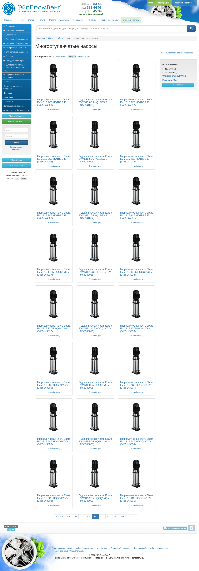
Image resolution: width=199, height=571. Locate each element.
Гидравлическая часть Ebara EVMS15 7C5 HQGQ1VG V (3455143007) (136, 385)
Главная (8, 20)
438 (81, 517)
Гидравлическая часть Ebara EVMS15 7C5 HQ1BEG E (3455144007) (136, 102)
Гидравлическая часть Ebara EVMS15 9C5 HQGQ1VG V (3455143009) (53, 385)
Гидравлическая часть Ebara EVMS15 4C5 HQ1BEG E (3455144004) (136, 159)
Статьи (31, 20)
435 (61, 517)
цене (72, 56)
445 (129, 517)
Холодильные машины (13, 106)
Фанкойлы (8, 97)
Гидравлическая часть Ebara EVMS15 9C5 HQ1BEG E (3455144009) (53, 102)
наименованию (60, 56)
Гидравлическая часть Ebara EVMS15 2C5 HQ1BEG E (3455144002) (95, 215)
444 (122, 517)
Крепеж (7, 82)
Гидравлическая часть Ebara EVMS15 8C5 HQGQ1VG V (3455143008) (95, 385)
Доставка (64, 20)
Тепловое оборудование (15, 39)
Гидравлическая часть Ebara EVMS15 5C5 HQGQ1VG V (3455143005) (95, 441)
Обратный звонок (16, 116)
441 (102, 517)
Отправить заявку (131, 20)
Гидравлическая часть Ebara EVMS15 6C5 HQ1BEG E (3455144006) (53, 159)
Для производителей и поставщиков (150, 548)
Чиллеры (7, 93)
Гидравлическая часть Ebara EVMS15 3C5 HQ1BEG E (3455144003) (53, 215)
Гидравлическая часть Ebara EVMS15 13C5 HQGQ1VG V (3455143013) (136, 272)
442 (108, 517)
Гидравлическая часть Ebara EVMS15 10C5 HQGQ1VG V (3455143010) (136, 328)
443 (115, 517)
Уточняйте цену (54, 110)
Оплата (52, 20)
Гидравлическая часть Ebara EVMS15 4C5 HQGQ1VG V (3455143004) (136, 441)
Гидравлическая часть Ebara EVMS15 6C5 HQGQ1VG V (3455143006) (53, 441)
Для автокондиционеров (15, 52)
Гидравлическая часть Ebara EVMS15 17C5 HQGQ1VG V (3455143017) (53, 272)
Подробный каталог (109, 20)
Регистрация (17, 149)
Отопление (9, 35)
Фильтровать (178, 85)
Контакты (92, 20)
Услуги (42, 20)
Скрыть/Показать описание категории (178, 53)
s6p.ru (11, 530)
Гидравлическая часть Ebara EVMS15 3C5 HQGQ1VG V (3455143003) (53, 498)
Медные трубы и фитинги (16, 110)
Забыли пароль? (16, 147)
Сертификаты (16, 165)
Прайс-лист (78, 20)
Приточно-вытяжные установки (12, 87)
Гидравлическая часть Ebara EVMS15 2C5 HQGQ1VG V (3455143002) (95, 498)
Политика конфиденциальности (69, 551)
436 (68, 517)
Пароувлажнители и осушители (13, 76)
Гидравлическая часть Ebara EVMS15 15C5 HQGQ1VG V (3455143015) (95, 272)
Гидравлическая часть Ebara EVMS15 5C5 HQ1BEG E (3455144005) (95, 159)
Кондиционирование (13, 30)
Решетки (8, 56)
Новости (19, 20)
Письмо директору (16, 121)
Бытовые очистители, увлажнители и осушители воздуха (15, 67)
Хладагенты (8, 102)
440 (95, 517)
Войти (16, 142)
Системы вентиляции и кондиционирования (72, 548)
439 (88, 517)
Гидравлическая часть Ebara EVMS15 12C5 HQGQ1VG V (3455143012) (53, 328)
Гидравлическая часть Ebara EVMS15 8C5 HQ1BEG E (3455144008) (95, 102)
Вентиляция (10, 26)
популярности (84, 56)
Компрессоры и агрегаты (15, 48)
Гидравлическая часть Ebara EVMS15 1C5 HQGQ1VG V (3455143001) (136, 498)
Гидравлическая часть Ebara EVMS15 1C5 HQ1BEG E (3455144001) (136, 215)
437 (75, 517)
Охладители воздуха (13, 60)
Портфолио (16, 160)
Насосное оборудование (15, 43)
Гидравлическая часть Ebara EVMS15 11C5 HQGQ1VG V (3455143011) (95, 328)
